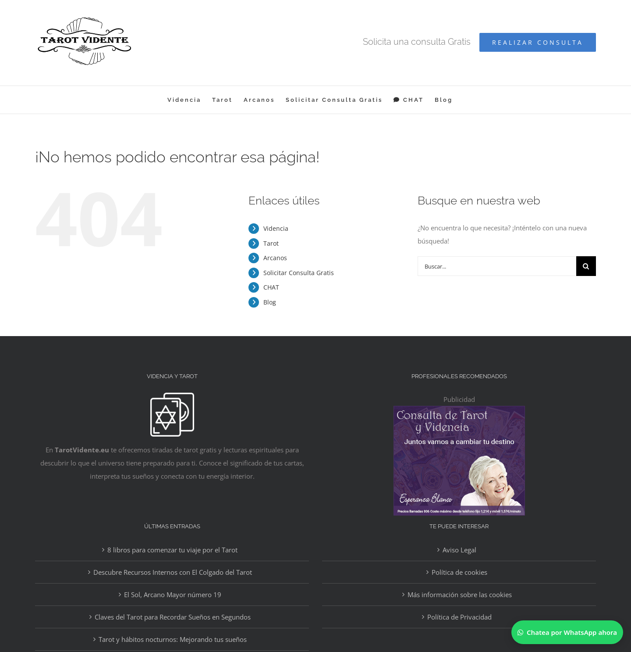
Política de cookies (459, 572)
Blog (269, 302)
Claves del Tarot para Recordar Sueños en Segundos (173, 617)
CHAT (271, 287)
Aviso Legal (459, 549)
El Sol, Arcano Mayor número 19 (172, 594)
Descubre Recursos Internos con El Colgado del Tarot (172, 572)
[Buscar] (586, 266)
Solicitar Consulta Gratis (298, 273)
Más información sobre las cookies (460, 594)
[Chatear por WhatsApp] (567, 632)
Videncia (275, 228)
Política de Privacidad (459, 617)
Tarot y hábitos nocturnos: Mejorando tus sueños (173, 639)
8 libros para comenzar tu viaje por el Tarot (172, 549)
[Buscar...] (497, 266)
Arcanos (275, 258)
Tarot (271, 243)
